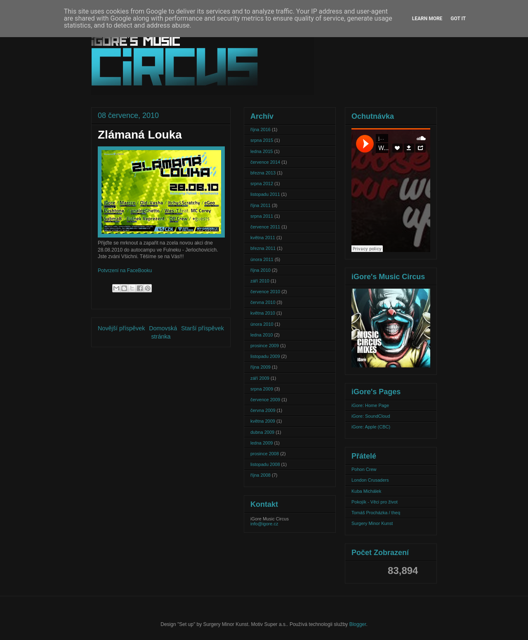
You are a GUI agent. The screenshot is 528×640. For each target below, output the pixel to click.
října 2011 (260, 205)
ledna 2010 (261, 334)
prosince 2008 (264, 453)
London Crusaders (370, 480)
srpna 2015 (261, 140)
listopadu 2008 (265, 464)
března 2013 (263, 172)
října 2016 (260, 129)
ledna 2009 (261, 442)
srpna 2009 (261, 388)
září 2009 (259, 378)
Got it (458, 18)
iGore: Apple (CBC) (370, 426)
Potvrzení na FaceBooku (125, 270)
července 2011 (265, 226)
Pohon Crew (364, 469)
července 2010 (265, 291)
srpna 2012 (261, 183)
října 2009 (260, 367)
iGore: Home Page (370, 405)
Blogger (357, 624)
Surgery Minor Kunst (372, 523)
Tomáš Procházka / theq (375, 512)
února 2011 (261, 259)
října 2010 (260, 270)
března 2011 (263, 248)
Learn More (427, 18)
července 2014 (265, 162)
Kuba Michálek (366, 491)
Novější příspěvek (121, 328)
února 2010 (261, 324)
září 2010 (259, 280)
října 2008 (260, 475)
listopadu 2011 (265, 194)
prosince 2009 (264, 345)
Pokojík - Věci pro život (374, 501)
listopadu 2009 (265, 356)
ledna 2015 (261, 151)
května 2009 (262, 421)
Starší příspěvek (202, 328)
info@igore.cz (264, 523)
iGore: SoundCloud (370, 416)
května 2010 (262, 313)
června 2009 (263, 410)
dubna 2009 (262, 432)
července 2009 (265, 399)
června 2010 (263, 302)
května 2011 (262, 237)
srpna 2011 (261, 216)
